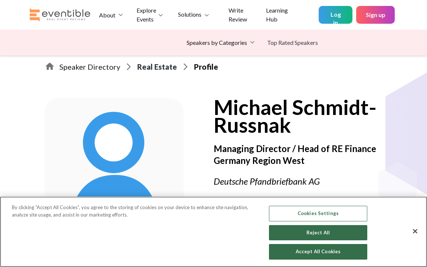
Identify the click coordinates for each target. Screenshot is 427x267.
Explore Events (146, 15)
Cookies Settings (318, 213)
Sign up (375, 14)
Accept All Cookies (318, 251)
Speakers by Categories (217, 42)
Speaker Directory (89, 66)
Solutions (189, 14)
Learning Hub (277, 15)
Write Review (238, 15)
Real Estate (157, 66)
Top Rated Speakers (292, 42)
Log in (336, 17)
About (107, 15)
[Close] (415, 231)
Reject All (318, 232)
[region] (213, 232)
